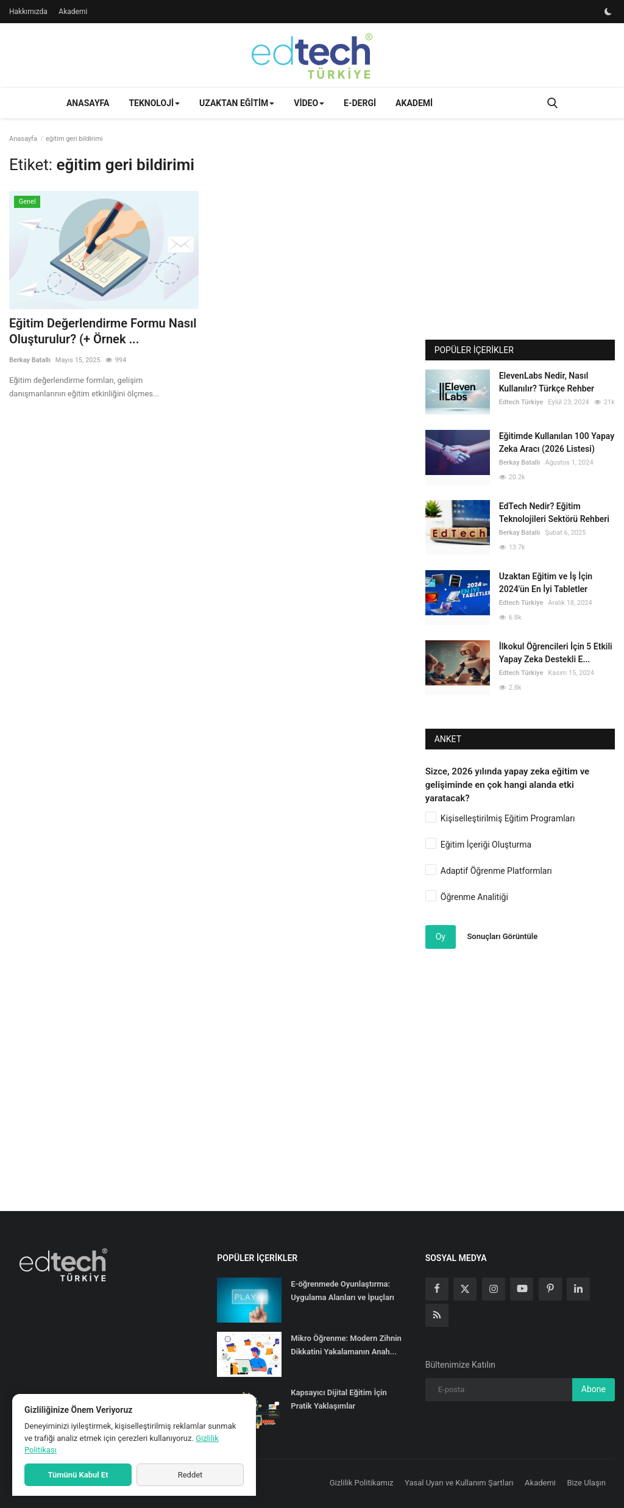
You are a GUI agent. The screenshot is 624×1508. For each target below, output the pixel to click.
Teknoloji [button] (154, 103)
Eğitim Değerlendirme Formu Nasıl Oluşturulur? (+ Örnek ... (102, 331)
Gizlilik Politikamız (362, 1482)
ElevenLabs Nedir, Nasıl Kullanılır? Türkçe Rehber (547, 382)
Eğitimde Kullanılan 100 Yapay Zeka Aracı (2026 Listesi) (556, 442)
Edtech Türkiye (521, 402)
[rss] (436, 1315)
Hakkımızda (28, 11)
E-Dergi (360, 103)
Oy (440, 937)
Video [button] (309, 103)
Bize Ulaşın (586, 1482)
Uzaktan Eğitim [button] (236, 103)
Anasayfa (87, 103)
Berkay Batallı (30, 360)
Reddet (190, 1474)
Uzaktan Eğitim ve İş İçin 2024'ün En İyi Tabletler (545, 582)
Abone (593, 1389)
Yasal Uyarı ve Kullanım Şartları (459, 1482)
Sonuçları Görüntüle (502, 936)
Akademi (72, 11)
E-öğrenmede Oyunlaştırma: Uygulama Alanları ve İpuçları (342, 1290)
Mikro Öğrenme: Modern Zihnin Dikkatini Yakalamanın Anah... (346, 1345)
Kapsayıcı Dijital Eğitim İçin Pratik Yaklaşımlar (338, 1399)
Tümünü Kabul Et (78, 1474)
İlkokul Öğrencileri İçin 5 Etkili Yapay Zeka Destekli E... (555, 652)
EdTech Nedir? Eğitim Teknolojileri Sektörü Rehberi (554, 512)
